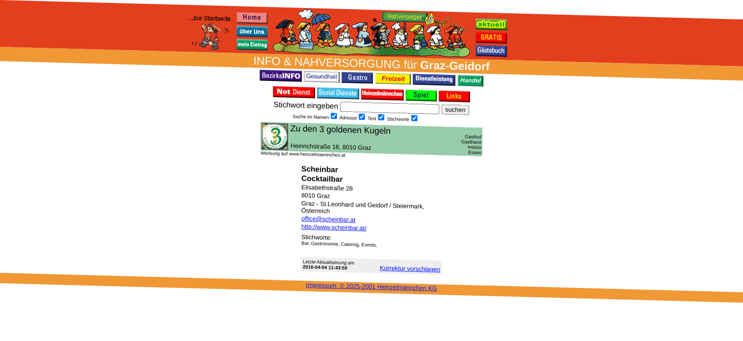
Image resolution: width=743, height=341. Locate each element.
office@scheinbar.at (328, 219)
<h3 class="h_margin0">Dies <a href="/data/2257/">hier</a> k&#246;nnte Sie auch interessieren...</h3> (371, 139)
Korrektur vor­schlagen (410, 268)
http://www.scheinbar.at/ (333, 227)
